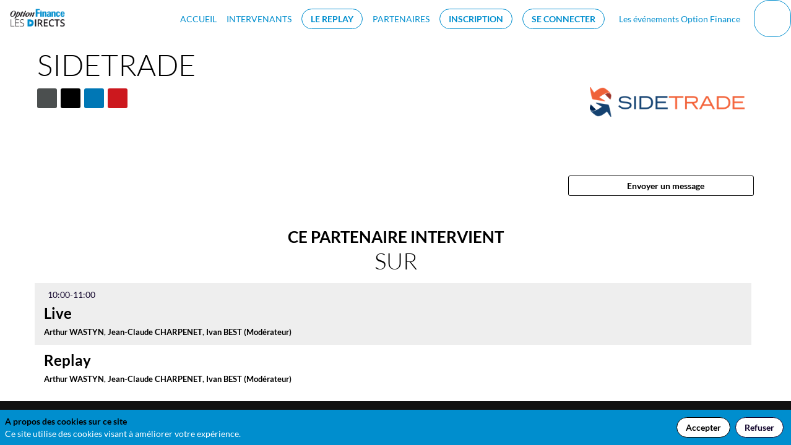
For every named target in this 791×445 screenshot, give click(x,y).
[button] (332, 19)
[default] (677, 18)
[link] (198, 18)
